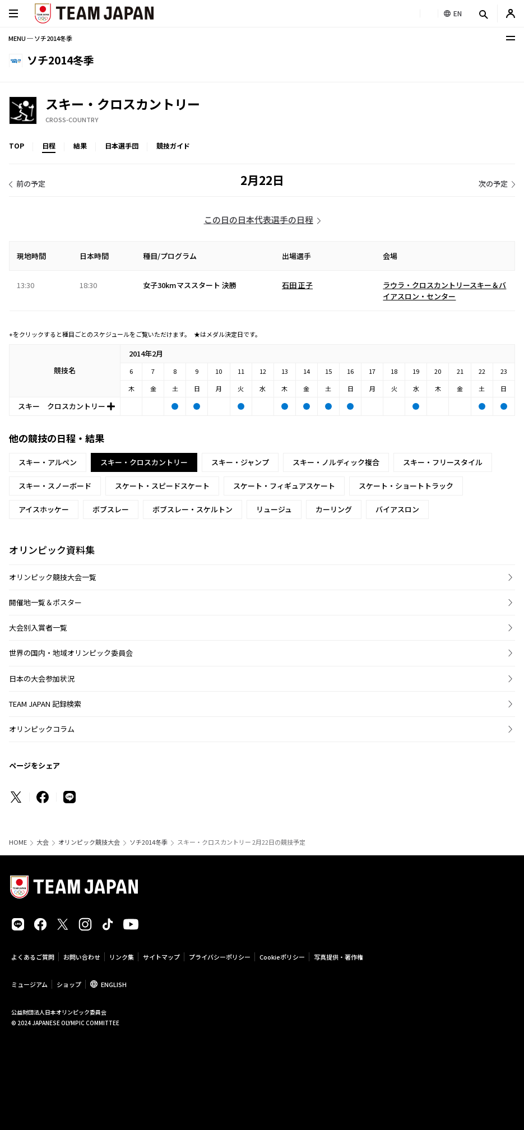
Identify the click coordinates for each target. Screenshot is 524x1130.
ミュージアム (29, 984)
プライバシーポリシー (220, 956)
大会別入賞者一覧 (38, 627)
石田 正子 (297, 285)
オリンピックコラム (42, 729)
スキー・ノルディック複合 (336, 462)
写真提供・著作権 (338, 956)
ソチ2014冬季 (148, 842)
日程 (48, 145)
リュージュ (274, 509)
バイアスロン (397, 509)
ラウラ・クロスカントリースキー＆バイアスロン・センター (444, 291)
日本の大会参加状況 (42, 678)
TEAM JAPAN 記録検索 (45, 703)
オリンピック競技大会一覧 (52, 577)
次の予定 (493, 183)
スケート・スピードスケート (162, 485)
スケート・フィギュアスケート (284, 485)
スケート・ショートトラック (406, 485)
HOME (18, 842)
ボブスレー (110, 509)
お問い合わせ (81, 956)
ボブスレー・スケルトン (192, 509)
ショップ (69, 984)
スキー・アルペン (47, 462)
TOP (16, 145)
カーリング (334, 509)
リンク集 (121, 956)
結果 (80, 145)
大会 (42, 842)
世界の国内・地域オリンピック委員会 (71, 652)
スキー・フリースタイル (443, 462)
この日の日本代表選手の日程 (258, 219)
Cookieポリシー (282, 956)
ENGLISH (114, 984)
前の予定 (30, 183)
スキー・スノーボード (54, 485)
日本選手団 (121, 145)
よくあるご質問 (32, 956)
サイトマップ (161, 956)
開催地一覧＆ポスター (45, 602)
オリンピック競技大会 (89, 842)
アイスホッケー (43, 509)
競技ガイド (173, 145)
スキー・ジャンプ (240, 462)
